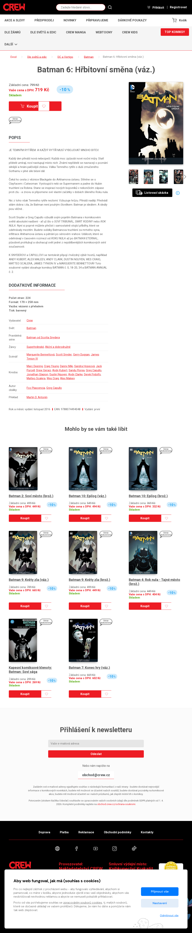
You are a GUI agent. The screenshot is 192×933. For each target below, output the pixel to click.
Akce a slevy (14, 20)
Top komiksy (175, 32)
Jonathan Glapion (37, 373)
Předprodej (44, 20)
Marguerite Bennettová (41, 354)
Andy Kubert (59, 369)
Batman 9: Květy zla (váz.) (29, 578)
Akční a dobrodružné (58, 346)
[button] (10, 44)
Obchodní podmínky (118, 830)
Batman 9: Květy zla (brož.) (89, 578)
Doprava (43, 830)
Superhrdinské (35, 346)
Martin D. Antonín (37, 395)
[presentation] (185, 177)
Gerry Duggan (81, 354)
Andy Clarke (75, 373)
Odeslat (96, 752)
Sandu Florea (77, 369)
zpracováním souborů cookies (82, 903)
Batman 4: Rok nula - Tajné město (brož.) (155, 580)
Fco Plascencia (36, 386)
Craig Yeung (51, 365)
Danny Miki (66, 365)
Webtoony (104, 32)
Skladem (15, 95)
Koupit (30, 106)
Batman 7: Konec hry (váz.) (89, 666)
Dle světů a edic (43, 32)
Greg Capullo (94, 369)
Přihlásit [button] (155, 7)
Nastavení (160, 903)
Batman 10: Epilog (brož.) (148, 494)
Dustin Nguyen (58, 373)
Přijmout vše (160, 891)
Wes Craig (53, 377)
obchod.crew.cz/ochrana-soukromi (116, 802)
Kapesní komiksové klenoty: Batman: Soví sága (30, 668)
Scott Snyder (64, 354)
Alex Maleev (68, 377)
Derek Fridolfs (92, 373)
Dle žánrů (12, 32)
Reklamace (86, 830)
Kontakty (148, 830)
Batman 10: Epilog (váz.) (87, 494)
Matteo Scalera (36, 377)
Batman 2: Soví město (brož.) (31, 494)
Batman (31, 328)
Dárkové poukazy (132, 20)
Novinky (70, 20)
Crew (30, 320)
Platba (63, 830)
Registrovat (178, 7)
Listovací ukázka (152, 192)
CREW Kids (130, 32)
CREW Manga (76, 32)
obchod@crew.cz (96, 773)
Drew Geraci (43, 369)
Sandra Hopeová (84, 365)
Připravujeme (97, 20)
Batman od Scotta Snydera (43, 337)
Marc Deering (35, 365)
